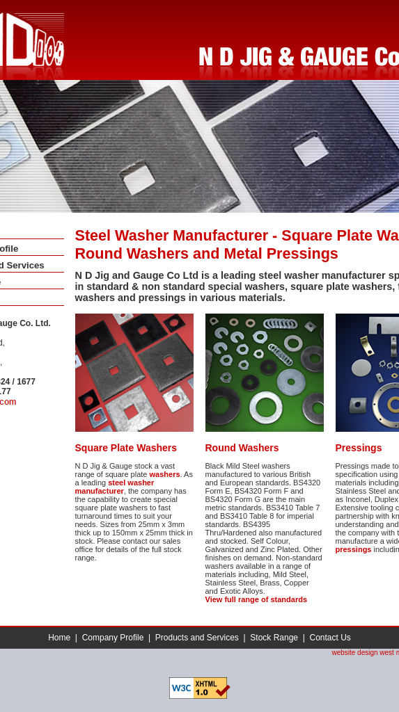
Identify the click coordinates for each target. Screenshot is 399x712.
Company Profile (113, 637)
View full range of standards (256, 599)
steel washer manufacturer (115, 486)
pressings (354, 549)
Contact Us (329, 637)
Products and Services (197, 637)
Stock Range (274, 637)
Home (59, 637)
